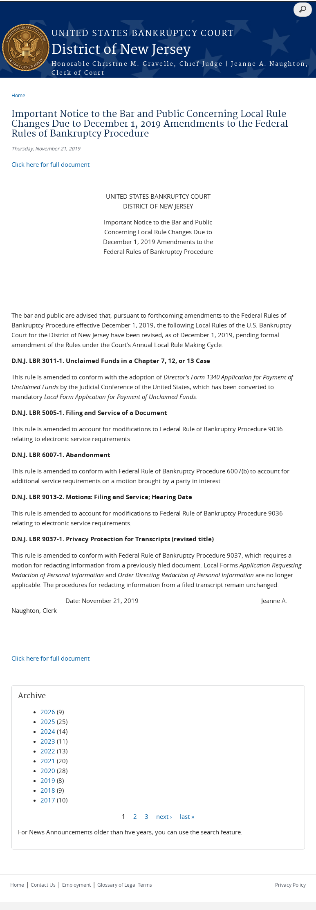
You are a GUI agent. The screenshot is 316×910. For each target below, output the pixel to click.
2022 (47, 751)
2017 (47, 800)
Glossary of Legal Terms (124, 884)
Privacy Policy (290, 884)
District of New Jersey (121, 50)
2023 (47, 741)
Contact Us (43, 884)
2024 (47, 731)
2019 (47, 780)
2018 (47, 790)
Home (18, 95)
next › (164, 816)
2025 (47, 721)
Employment (76, 884)
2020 (47, 771)
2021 (47, 761)
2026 (47, 712)
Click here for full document (50, 164)
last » (187, 816)
